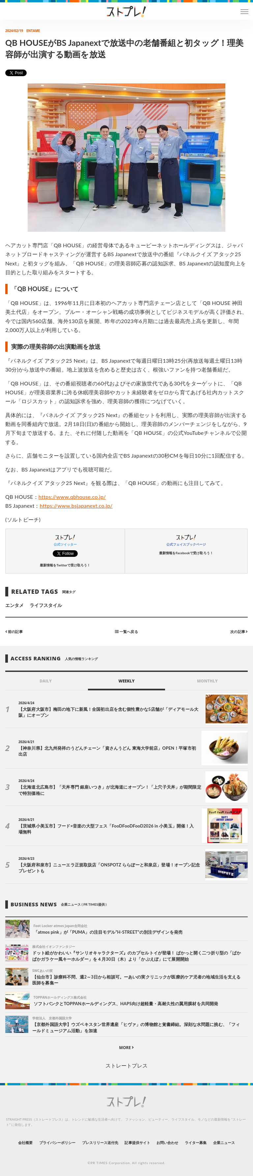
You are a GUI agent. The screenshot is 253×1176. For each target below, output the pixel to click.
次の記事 (239, 631)
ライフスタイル (46, 605)
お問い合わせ (167, 1142)
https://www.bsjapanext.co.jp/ (76, 505)
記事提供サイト (137, 1142)
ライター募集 (196, 1142)
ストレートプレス (126, 1065)
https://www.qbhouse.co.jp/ (72, 497)
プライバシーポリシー (57, 1142)
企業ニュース (224, 1142)
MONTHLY (207, 681)
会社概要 (25, 1142)
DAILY (46, 681)
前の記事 (14, 631)
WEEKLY (126, 681)
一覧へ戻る (126, 631)
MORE (126, 1047)
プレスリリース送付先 (100, 1142)
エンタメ (14, 605)
